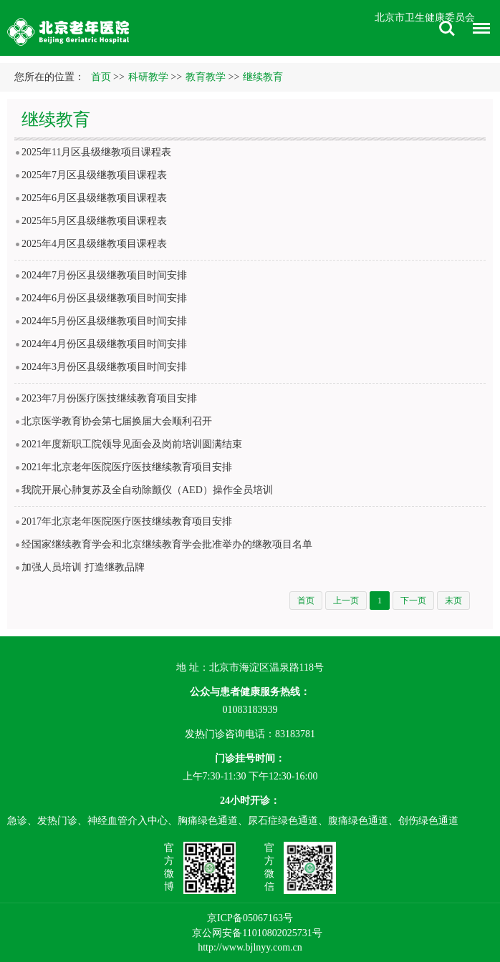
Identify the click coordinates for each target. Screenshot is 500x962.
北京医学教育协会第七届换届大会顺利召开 (116, 421)
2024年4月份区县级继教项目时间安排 (104, 344)
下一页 (413, 601)
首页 (101, 77)
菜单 (478, 30)
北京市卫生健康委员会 (425, 17)
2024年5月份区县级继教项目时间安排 (104, 321)
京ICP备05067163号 (250, 918)
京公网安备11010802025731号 (257, 933)
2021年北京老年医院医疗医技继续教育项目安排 (126, 467)
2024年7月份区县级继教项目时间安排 (104, 275)
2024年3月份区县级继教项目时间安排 (104, 366)
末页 (453, 601)
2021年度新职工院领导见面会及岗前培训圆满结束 (131, 444)
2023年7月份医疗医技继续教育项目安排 (109, 398)
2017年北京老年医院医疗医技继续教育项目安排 (126, 521)
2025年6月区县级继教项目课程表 (94, 198)
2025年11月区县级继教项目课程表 (96, 152)
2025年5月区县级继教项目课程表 (94, 220)
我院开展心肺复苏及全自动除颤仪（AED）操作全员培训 (147, 490)
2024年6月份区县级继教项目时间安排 (104, 298)
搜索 (447, 28)
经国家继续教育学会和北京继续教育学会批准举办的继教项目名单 (166, 544)
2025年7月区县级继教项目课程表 (94, 175)
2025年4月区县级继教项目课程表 (94, 243)
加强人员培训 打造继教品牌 (83, 567)
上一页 (346, 601)
